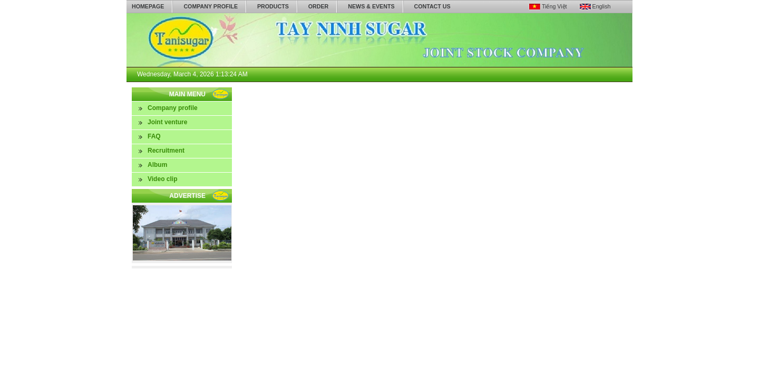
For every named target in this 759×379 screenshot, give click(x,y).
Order (318, 6)
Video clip (162, 179)
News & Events (371, 6)
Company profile (210, 6)
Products (273, 6)
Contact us (432, 6)
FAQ (154, 136)
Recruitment (166, 150)
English (601, 6)
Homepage (148, 6)
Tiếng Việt (554, 6)
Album (157, 164)
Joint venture (167, 122)
